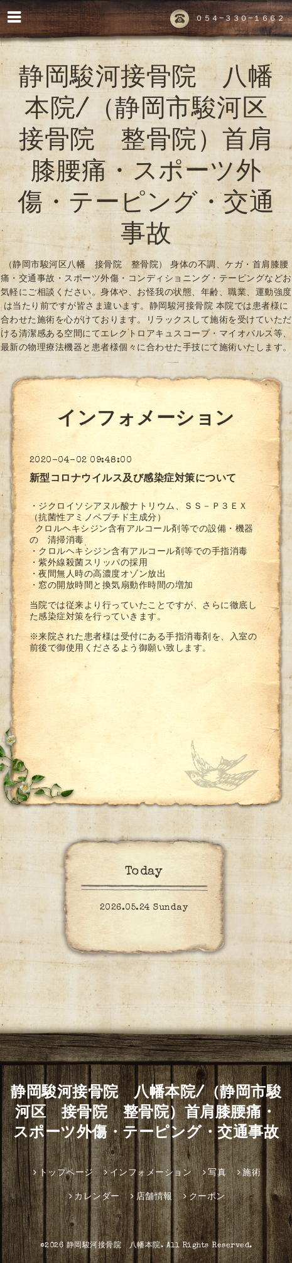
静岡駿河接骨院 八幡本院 (114, 1246)
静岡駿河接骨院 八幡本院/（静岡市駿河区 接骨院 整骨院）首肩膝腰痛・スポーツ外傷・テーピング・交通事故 (146, 1113)
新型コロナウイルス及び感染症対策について (133, 479)
